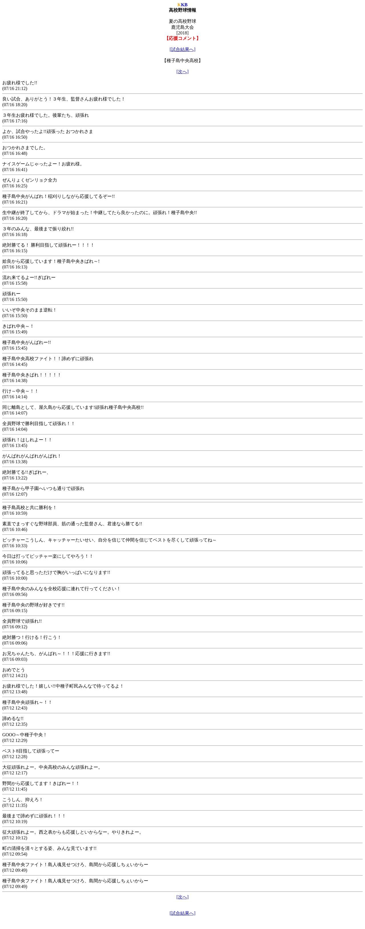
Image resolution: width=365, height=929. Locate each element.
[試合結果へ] (183, 49)
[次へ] (183, 71)
